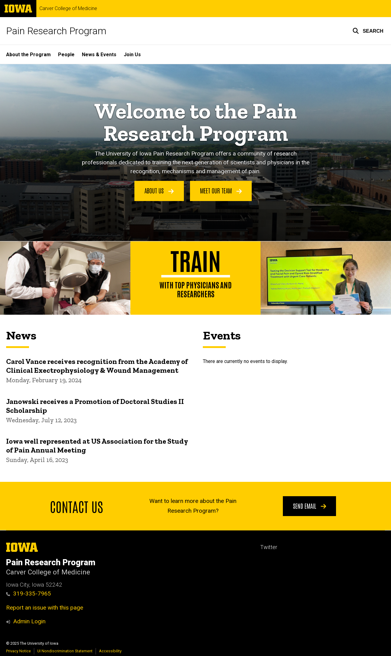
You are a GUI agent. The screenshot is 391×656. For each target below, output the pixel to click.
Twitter (268, 547)
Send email (309, 505)
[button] (368, 31)
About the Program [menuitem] (28, 54)
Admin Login (29, 621)
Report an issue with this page (44, 607)
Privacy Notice (18, 651)
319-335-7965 (28, 593)
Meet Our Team (221, 191)
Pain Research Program (56, 31)
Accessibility (110, 651)
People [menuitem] (66, 54)
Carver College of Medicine (68, 8)
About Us (159, 191)
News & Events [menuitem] (99, 54)
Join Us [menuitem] (132, 54)
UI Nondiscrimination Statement (65, 651)
